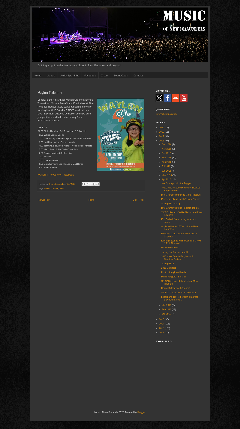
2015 (162, 319)
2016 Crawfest (168, 268)
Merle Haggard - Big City (173, 276)
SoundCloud (121, 75)
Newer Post (44, 200)
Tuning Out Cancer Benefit (174, 252)
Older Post (138, 200)
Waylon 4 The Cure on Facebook (56, 174)
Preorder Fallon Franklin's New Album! (180, 199)
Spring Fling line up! (171, 203)
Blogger (141, 412)
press (61, 188)
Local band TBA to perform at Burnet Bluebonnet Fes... (179, 298)
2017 (162, 136)
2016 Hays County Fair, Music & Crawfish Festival (177, 257)
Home (37, 75)
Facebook (90, 75)
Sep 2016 (167, 157)
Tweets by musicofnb (166, 114)
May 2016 (167, 175)
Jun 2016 (167, 171)
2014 (162, 323)
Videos (51, 75)
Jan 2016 (167, 314)
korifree (55, 188)
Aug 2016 (167, 162)
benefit (47, 188)
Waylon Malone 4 (169, 247)
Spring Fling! (167, 263)
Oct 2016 (167, 153)
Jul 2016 (166, 166)
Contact (138, 75)
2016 (162, 140)
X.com (104, 75)
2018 (162, 132)
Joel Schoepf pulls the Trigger (176, 183)
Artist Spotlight (69, 75)
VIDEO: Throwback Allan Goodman (178, 292)
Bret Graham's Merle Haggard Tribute (180, 208)
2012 (162, 332)
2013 (162, 328)
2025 (162, 127)
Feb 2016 (167, 309)
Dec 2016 (167, 144)
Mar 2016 (167, 305)
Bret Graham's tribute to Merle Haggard (181, 195)
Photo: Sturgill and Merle (173, 272)
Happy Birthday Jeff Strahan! (175, 288)
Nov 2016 (167, 149)
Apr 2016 (167, 179)
